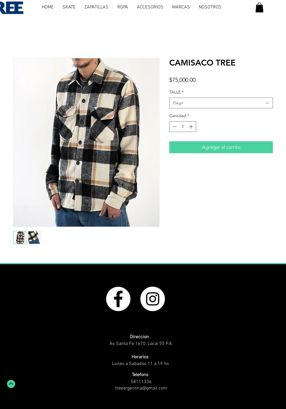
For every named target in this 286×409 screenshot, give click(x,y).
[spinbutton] (182, 126)
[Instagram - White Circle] (152, 299)
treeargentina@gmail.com (141, 388)
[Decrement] (173, 126)
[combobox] (221, 103)
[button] (259, 7)
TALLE (176, 92)
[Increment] (191, 126)
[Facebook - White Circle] (118, 299)
